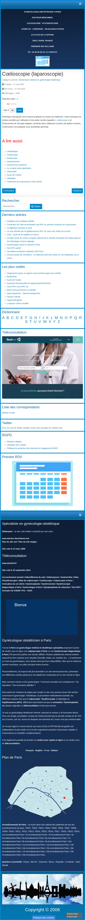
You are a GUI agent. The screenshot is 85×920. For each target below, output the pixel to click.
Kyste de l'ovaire (14, 175)
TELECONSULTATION (54, 29)
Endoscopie (12, 158)
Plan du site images (28, 542)
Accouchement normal (12, 577)
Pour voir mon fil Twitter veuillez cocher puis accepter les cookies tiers (32, 428)
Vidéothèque (12, 151)
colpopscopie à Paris (37, 651)
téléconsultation (31, 706)
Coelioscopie (46, 580)
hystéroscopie (48, 699)
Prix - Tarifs (27, 590)
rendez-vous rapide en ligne (50, 740)
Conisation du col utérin (13, 584)
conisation (57, 702)
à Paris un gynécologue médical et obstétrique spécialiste (36, 648)
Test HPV (76, 587)
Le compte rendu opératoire (19, 168)
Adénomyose (53, 577)
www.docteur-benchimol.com (15, 538)
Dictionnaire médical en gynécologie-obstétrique (39, 80)
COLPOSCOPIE (33, 23)
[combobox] (16, 206)
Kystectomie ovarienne (17, 165)
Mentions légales (14, 441)
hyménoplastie (71, 702)
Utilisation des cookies (16, 445)
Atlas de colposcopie (28, 580)
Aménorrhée (66, 577)
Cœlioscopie (12, 155)
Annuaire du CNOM (11, 590)
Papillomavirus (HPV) (12, 702)
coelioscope (62, 120)
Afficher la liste (8, 413)
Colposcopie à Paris (63, 580)
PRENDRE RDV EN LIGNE (42, 46)
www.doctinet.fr (9, 563)
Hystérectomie (13, 161)
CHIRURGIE (38, 29)
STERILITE (26, 29)
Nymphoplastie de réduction (57, 587)
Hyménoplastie (33, 584)
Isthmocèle (11, 171)
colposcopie (34, 699)
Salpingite (11, 178)
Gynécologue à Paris (32, 587)
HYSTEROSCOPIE (50, 23)
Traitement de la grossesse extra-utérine (24, 182)
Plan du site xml (9, 542)
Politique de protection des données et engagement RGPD (32, 448)
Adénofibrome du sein (35, 577)
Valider (36, 206)
